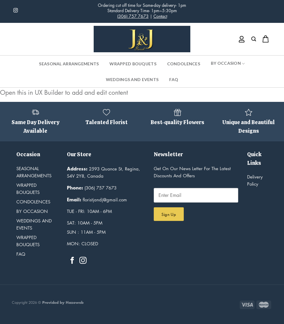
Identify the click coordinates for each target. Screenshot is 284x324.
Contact (160, 16)
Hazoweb (75, 302)
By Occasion (228, 64)
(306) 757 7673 (133, 16)
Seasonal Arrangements (69, 63)
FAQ (173, 79)
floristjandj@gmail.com (97, 200)
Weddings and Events (132, 79)
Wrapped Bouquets (132, 63)
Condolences (183, 63)
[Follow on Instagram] (15, 10)
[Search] (253, 39)
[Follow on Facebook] (72, 261)
